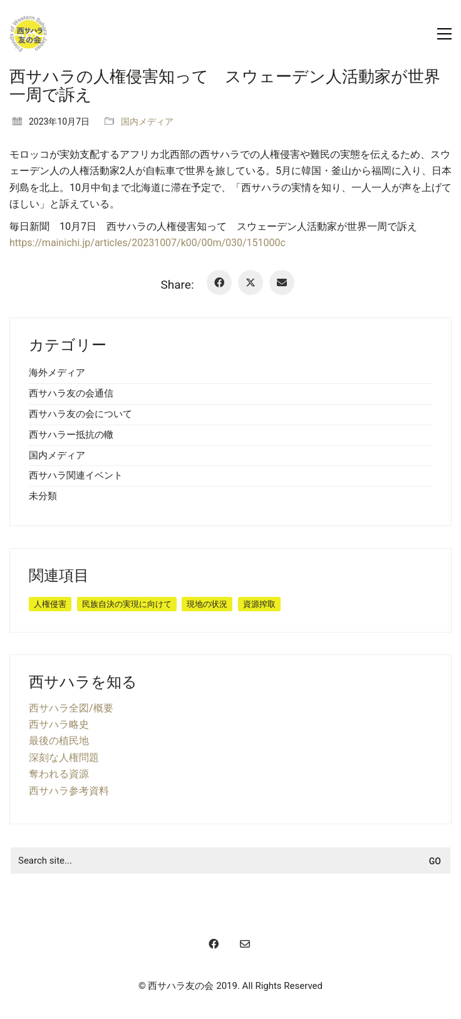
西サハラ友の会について (80, 414)
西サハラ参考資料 (69, 791)
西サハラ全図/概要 (71, 708)
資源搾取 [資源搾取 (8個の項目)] (259, 604)
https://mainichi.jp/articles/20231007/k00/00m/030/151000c (147, 243)
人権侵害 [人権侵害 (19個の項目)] (50, 604)
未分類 (43, 496)
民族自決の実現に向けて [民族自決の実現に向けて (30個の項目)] (127, 604)
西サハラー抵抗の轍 (71, 434)
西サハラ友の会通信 (71, 393)
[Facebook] (219, 282)
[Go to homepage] (28, 34)
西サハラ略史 (59, 724)
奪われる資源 (59, 774)
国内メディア (147, 121)
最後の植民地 (59, 741)
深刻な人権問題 (64, 757)
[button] (444, 34)
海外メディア (57, 372)
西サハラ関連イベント (76, 475)
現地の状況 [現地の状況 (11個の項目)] (207, 604)
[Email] (281, 282)
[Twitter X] (250, 282)
